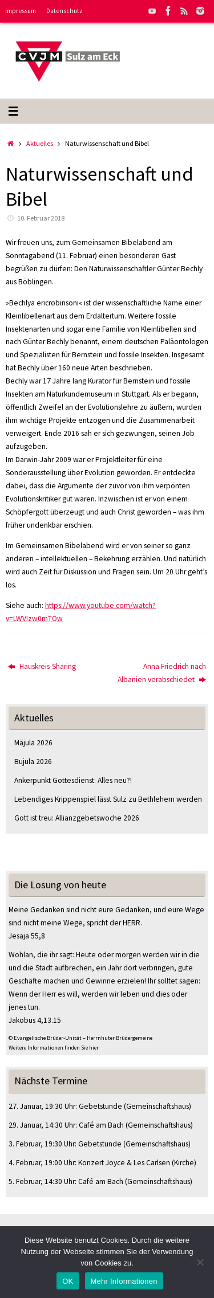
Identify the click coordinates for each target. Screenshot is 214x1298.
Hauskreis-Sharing (42, 666)
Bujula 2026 (33, 761)
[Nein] (199, 1262)
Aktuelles (39, 143)
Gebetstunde (100, 1106)
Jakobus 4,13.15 (35, 1020)
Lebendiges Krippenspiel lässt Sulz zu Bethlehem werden (108, 799)
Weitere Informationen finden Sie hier (54, 1047)
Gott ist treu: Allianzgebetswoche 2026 (76, 818)
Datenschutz (64, 11)
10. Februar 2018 (40, 218)
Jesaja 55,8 (27, 936)
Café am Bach (101, 1125)
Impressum (20, 11)
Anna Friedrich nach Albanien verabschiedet (162, 673)
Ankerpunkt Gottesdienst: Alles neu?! (73, 780)
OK (67, 1281)
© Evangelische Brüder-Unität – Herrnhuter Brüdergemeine (80, 1038)
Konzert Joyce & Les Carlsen (124, 1163)
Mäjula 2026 (33, 743)
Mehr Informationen (124, 1281)
